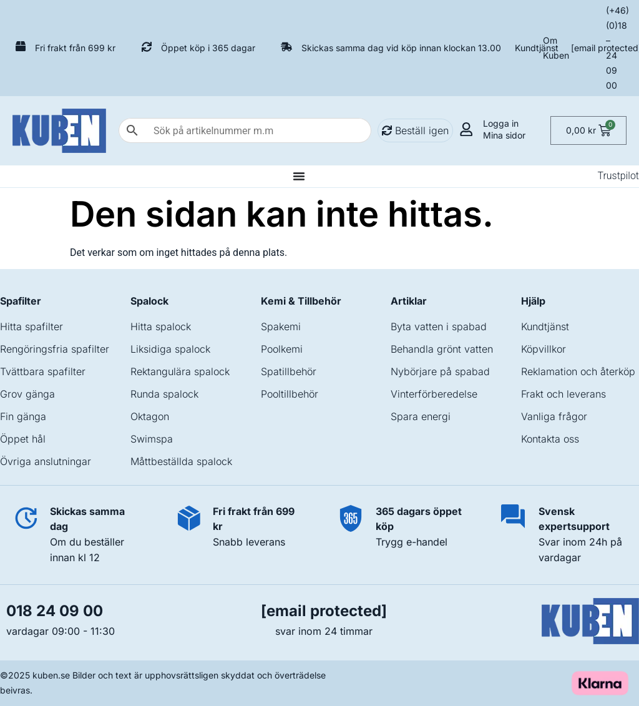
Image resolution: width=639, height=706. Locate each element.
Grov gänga (27, 394)
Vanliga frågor (554, 416)
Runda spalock (164, 394)
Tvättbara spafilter (42, 371)
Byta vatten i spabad (439, 326)
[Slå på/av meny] (299, 176)
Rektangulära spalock (180, 371)
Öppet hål (23, 439)
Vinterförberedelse (434, 394)
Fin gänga (23, 416)
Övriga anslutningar (45, 461)
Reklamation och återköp (578, 371)
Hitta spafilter (31, 326)
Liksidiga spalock (170, 349)
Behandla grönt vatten (442, 349)
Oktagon (149, 416)
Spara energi (421, 416)
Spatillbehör (288, 371)
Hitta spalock (160, 326)
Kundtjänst (537, 47)
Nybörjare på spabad (440, 371)
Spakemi (281, 326)
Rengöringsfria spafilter (54, 349)
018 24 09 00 (54, 611)
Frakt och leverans (563, 394)
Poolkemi (282, 349)
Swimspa (151, 439)
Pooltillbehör (289, 394)
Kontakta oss (550, 439)
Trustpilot (618, 176)
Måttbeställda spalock (181, 461)
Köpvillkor (543, 349)
